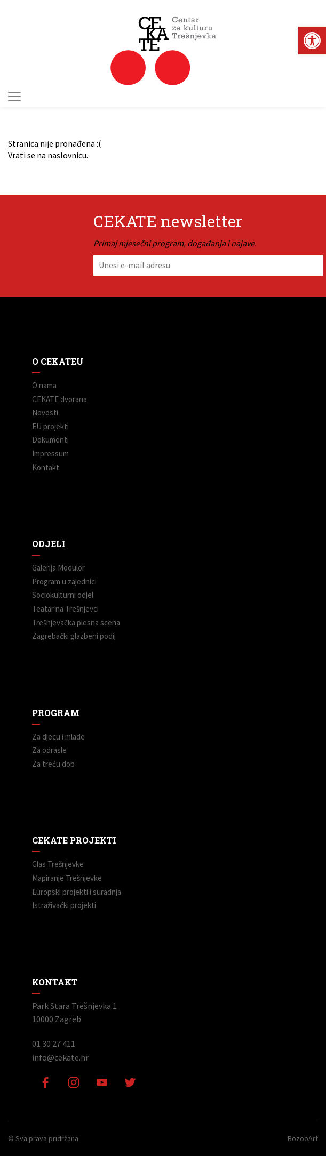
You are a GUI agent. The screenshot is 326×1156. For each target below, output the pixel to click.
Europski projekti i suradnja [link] (76, 892)
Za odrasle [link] (49, 750)
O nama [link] (44, 385)
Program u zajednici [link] (64, 581)
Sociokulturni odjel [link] (62, 595)
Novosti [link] (45, 412)
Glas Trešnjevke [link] (58, 864)
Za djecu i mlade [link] (58, 737)
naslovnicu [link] (66, 155)
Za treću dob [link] (53, 764)
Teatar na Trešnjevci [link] (65, 609)
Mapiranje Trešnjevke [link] (67, 878)
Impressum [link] (50, 453)
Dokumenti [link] (50, 440)
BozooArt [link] (303, 1138)
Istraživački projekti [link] (64, 905)
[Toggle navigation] (14, 96)
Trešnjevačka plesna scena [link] (76, 622)
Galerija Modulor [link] (58, 568)
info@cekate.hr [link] (60, 1057)
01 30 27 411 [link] (53, 1043)
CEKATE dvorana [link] (59, 399)
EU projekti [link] (50, 426)
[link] (312, 40)
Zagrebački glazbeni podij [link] (74, 636)
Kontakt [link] (45, 467)
